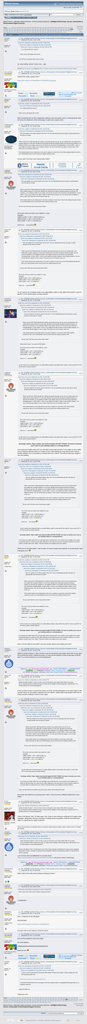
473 (17, 32)
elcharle (7, 38)
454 (38, 30)
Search (18, 17)
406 (54, 27)
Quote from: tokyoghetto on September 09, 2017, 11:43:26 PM (34, 966)
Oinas (6, 555)
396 (28, 27)
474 (20, 32)
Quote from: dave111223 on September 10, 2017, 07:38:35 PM (34, 889)
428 (40, 29)
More (34, 17)
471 (12, 32)
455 (40, 30)
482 (40, 32)
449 (25, 30)
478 (30, 32)
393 (20, 27)
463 (61, 30)
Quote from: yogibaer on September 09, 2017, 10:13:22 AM (33, 129)
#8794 (81, 802)
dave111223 (8, 869)
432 (51, 29)
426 (35, 29)
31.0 (25, 14)
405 (51, 27)
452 (33, 30)
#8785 (81, 171)
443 (10, 30)
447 (20, 30)
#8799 (81, 934)
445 (15, 30)
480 (35, 32)
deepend (7, 99)
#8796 (81, 869)
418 (15, 29)
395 (25, 27)
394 (23, 27)
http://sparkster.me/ (27, 68)
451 (30, 30)
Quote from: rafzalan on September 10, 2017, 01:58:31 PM (33, 679)
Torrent (29, 14)
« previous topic (79, 27)
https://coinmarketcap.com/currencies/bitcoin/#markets (35, 857)
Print (80, 32)
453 (35, 30)
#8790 (81, 556)
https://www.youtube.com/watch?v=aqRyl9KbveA (33, 924)
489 (58, 32)
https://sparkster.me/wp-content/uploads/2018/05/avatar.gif (56, 68)
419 (17, 29)
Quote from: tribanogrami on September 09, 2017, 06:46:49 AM (36, 131)
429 (43, 29)
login (21, 11)
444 (12, 30)
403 (46, 27)
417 (12, 29)
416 (10, 29)
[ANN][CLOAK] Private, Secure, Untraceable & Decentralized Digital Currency (35, 1006)
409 (61, 27)
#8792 (81, 676)
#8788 (81, 373)
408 (59, 27)
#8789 (81, 460)
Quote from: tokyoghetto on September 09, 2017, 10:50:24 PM (37, 970)
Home (8, 17)
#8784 (81, 125)
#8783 (81, 100)
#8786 (81, 230)
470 (10, 32)
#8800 (81, 962)
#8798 (81, 912)
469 (7, 32)
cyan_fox (7, 229)
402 (43, 27)
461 (56, 30)
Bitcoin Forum (7, 21)
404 (48, 27)
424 (30, 29)
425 (33, 29)
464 (63, 30)
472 (15, 32)
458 (48, 30)
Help (13, 17)
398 (33, 27)
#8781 (81, 39)
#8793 (81, 700)
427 (38, 29)
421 (22, 29)
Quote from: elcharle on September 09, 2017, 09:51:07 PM (36, 47)
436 (61, 29)
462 (58, 30)
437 (63, 29)
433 (53, 29)
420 (20, 29)
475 (22, 32)
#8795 (81, 832)
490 (61, 32)
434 (56, 29)
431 (48, 29)
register (26, 11)
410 (64, 27)
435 (58, 29)
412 (69, 27)
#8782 (81, 73)
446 (17, 30)
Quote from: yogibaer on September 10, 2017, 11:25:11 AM (33, 464)
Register (29, 17)
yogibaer (7, 170)
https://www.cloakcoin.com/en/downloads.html (32, 979)
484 (45, 32)
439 (69, 29)
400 (38, 27)
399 (36, 27)
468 (4, 32)
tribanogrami (8, 124)
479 (33, 32)
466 (69, 30)
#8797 (81, 886)
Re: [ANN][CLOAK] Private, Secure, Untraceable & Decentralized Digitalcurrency (49, 38)
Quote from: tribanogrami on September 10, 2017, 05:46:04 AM (35, 174)
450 (27, 30)
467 (71, 30)
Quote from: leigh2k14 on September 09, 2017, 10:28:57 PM (34, 42)
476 (25, 32)
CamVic (7, 961)
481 (38, 32)
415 (7, 29)
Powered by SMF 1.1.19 (33, 1020)
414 (4, 29)
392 (18, 27)
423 (27, 29)
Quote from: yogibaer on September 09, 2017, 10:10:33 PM (35, 45)
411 (66, 27)
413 (72, 27)
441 (4, 30)
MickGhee (7, 912)
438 (66, 29)
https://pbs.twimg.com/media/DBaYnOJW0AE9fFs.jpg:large (36, 80)
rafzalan (7, 649)
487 (53, 32)
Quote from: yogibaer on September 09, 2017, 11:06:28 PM (35, 968)
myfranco (7, 299)
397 (31, 27)
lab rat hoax (8, 72)
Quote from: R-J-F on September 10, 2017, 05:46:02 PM (32, 836)
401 (41, 27)
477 (27, 32)
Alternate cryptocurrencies (22, 21)
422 (25, 29)
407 (56, 27)
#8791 (81, 649)
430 (45, 29)
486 (51, 32)
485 (48, 32)
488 (56, 32)
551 (65, 32)
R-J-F (6, 801)
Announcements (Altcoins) (40, 21)
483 (43, 32)
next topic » (81, 29)
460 (53, 30)
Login (23, 17)
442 (7, 30)
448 (22, 30)
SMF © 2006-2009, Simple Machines (51, 1020)
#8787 (81, 299)
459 (51, 30)
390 (12, 27)
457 (45, 30)
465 (66, 30)
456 (43, 30)
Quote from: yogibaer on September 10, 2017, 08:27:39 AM (33, 234)
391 (15, 27)
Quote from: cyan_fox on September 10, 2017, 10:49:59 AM (33, 303)
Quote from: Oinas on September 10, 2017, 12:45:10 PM (33, 703)
